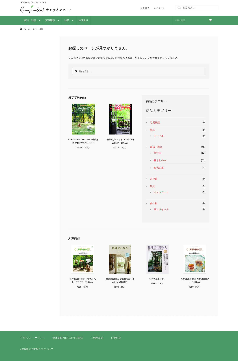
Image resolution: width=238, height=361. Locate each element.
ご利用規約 (97, 337)
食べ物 (153, 203)
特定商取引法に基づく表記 (67, 337)
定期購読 (50, 20)
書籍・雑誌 (30, 20)
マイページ (159, 8)
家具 (152, 130)
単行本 (157, 153)
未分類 (153, 178)
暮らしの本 (160, 160)
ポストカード (161, 192)
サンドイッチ (161, 209)
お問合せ (83, 20)
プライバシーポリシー (32, 337)
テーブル (159, 136)
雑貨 (66, 20)
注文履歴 (144, 8)
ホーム (27, 29)
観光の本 (159, 167)
